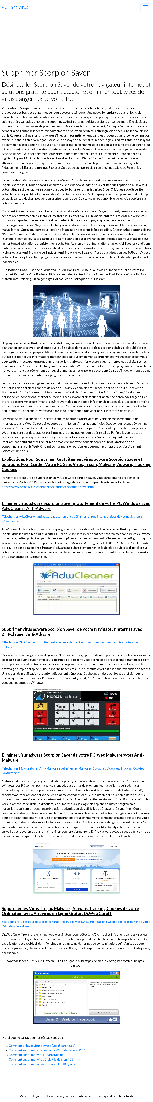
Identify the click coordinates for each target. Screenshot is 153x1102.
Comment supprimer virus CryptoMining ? (37, 1055)
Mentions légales (31, 1096)
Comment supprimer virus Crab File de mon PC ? (41, 1059)
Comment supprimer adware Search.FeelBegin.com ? (44, 1064)
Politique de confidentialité (115, 1096)
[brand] (15, 7)
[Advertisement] (76, 41)
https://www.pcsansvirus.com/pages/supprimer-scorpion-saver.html (48, 487)
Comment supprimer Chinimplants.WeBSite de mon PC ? (47, 1050)
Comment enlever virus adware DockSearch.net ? (42, 1045)
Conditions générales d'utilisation (70, 1096)
